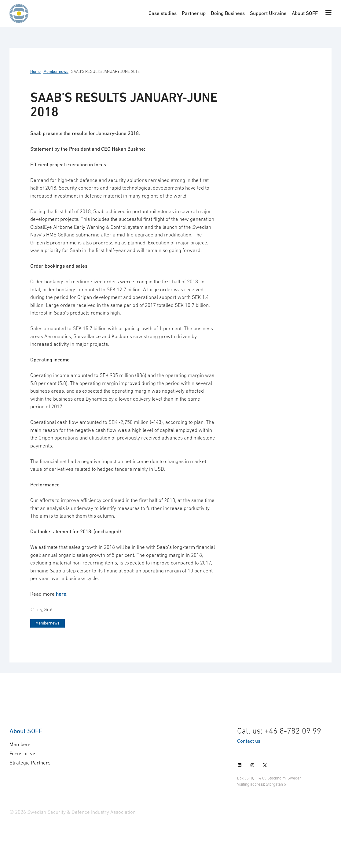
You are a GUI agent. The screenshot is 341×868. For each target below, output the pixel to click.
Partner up (194, 13)
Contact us (248, 741)
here (61, 594)
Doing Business (228, 13)
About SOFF (305, 13)
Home (35, 71)
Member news (55, 71)
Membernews (47, 623)
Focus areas (22, 753)
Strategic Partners (29, 763)
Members (20, 744)
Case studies (162, 13)
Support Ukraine (268, 13)
